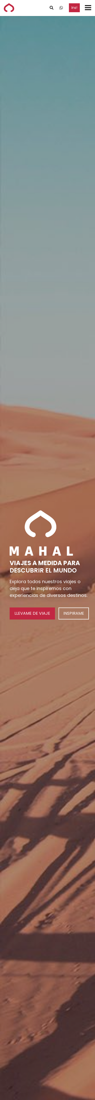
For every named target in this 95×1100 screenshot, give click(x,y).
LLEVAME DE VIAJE (32, 613)
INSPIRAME (73, 613)
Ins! (74, 7)
